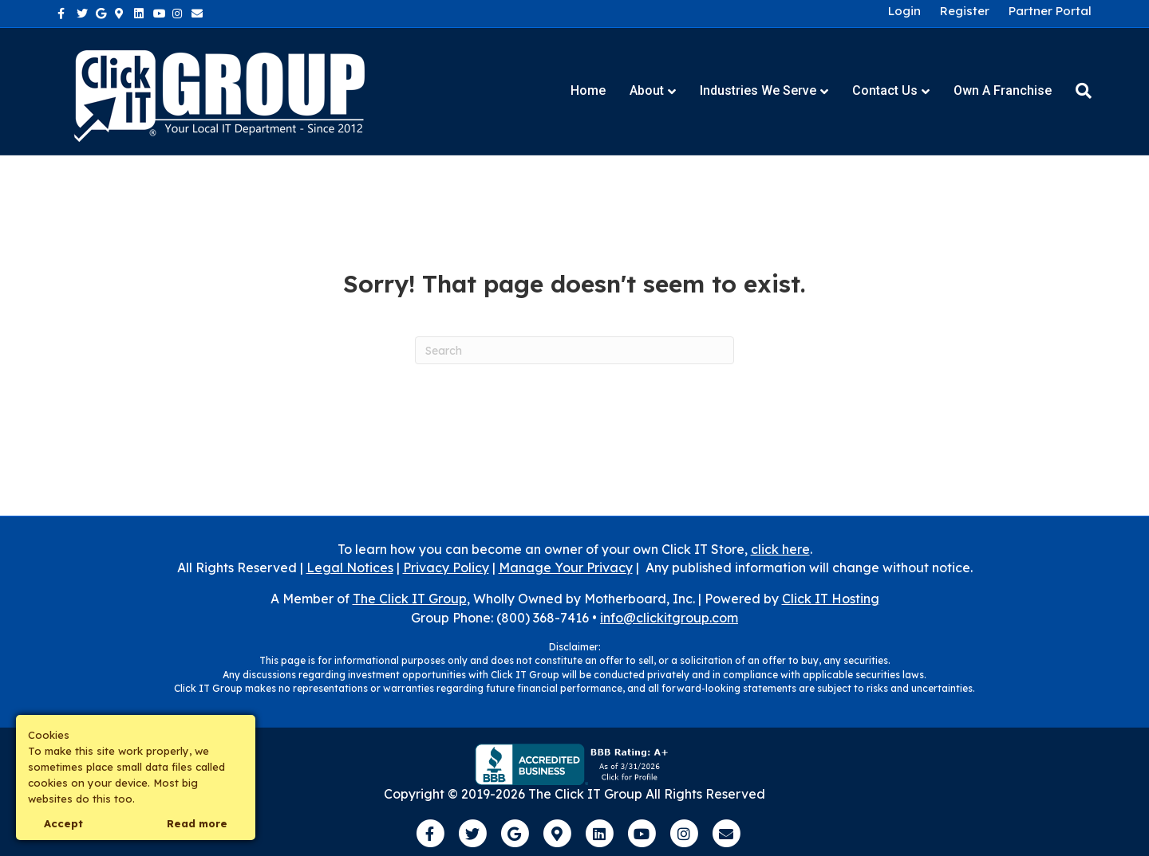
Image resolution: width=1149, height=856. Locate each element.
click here (780, 549)
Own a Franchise (1003, 90)
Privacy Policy (446, 567)
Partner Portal (1050, 11)
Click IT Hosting (830, 599)
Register (964, 11)
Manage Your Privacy (566, 567)
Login (904, 11)
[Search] (1078, 91)
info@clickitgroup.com (669, 618)
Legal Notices (349, 567)
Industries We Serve (758, 90)
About (647, 90)
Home (588, 90)
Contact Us (885, 90)
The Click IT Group (410, 599)
